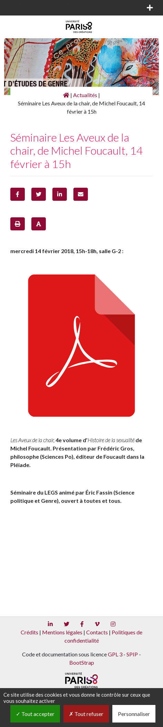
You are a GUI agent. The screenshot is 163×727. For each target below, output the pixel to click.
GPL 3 (115, 654)
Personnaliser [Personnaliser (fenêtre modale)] (134, 713)
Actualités (85, 95)
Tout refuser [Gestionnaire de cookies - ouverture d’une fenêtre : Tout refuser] (86, 713)
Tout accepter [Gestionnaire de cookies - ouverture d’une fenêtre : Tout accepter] (35, 713)
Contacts (97, 632)
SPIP (132, 654)
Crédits (29, 632)
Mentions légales (62, 632)
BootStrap (81, 662)
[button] (17, 194)
